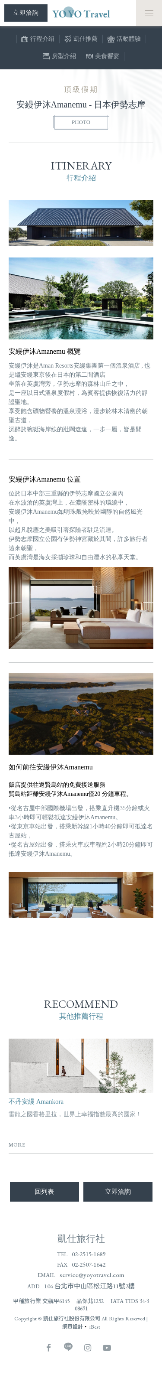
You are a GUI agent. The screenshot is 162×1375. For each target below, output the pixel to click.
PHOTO (81, 122)
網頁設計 (72, 1326)
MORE (17, 1144)
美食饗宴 (102, 57)
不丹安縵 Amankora (36, 1101)
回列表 (44, 1191)
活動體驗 (124, 40)
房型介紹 (59, 57)
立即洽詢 (118, 1191)
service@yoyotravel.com (92, 1275)
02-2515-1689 (88, 1254)
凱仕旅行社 (81, 1238)
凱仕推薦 (81, 40)
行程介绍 (37, 40)
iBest (94, 1326)
